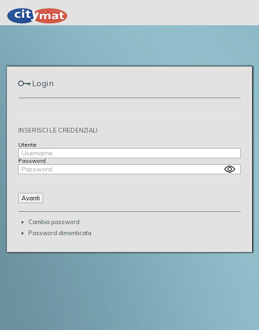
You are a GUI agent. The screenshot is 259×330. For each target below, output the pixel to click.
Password (32, 161)
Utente (27, 145)
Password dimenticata (60, 233)
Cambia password (54, 222)
